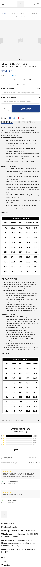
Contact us (5, 482)
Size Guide (16, 76)
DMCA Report (7, 551)
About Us (5, 478)
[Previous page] (1, 41)
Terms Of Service (8, 505)
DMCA (4, 512)
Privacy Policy (7, 502)
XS (7, 76)
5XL (17, 84)
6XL (24, 84)
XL (24, 79)
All (9, 13)
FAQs (3, 485)
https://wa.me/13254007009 (23, 447)
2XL (30, 79)
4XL (11, 84)
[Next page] (39, 41)
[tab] (19, 59)
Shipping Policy (7, 498)
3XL (4, 84)
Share (3, 118)
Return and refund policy (11, 508)
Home (4, 13)
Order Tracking (7, 489)
